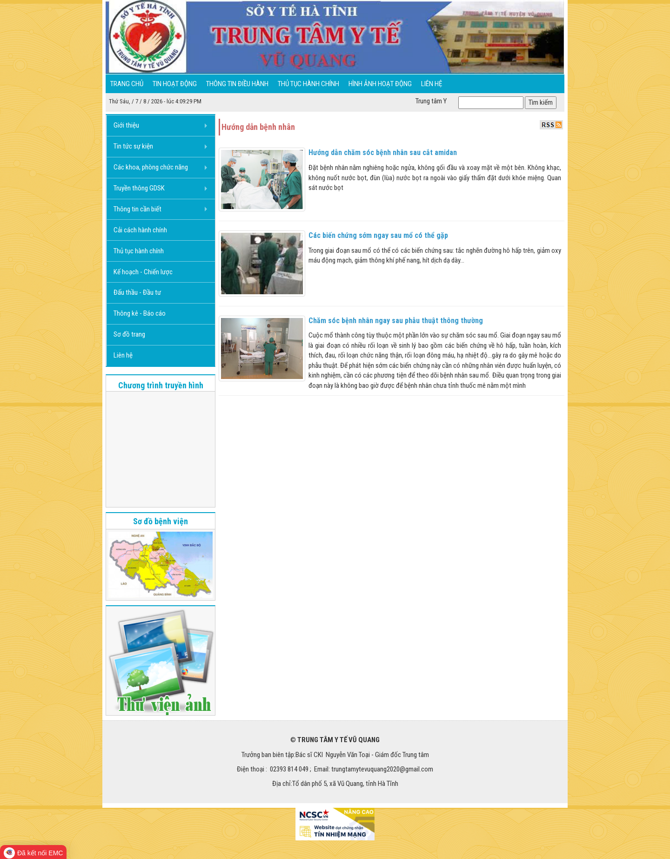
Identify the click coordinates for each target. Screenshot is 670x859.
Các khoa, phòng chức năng (151, 167)
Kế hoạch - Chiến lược (143, 272)
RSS (551, 124)
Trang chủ (126, 84)
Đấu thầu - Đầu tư (137, 292)
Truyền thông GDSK (139, 188)
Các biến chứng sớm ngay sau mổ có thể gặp (378, 235)
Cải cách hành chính (140, 230)
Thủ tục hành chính (308, 84)
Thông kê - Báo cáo (140, 313)
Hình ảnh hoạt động (380, 84)
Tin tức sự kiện (133, 146)
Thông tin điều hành (237, 84)
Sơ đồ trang (129, 334)
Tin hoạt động (175, 84)
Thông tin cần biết (137, 209)
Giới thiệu (126, 125)
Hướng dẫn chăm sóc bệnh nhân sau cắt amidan (382, 152)
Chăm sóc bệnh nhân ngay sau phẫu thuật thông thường (395, 320)
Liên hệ (431, 84)
